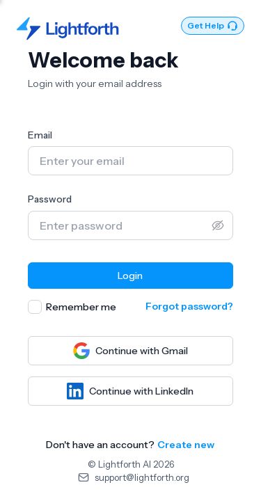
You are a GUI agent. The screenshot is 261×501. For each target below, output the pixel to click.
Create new (185, 444)
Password (50, 199)
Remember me (81, 307)
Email (40, 135)
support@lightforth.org (142, 477)
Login (130, 275)
